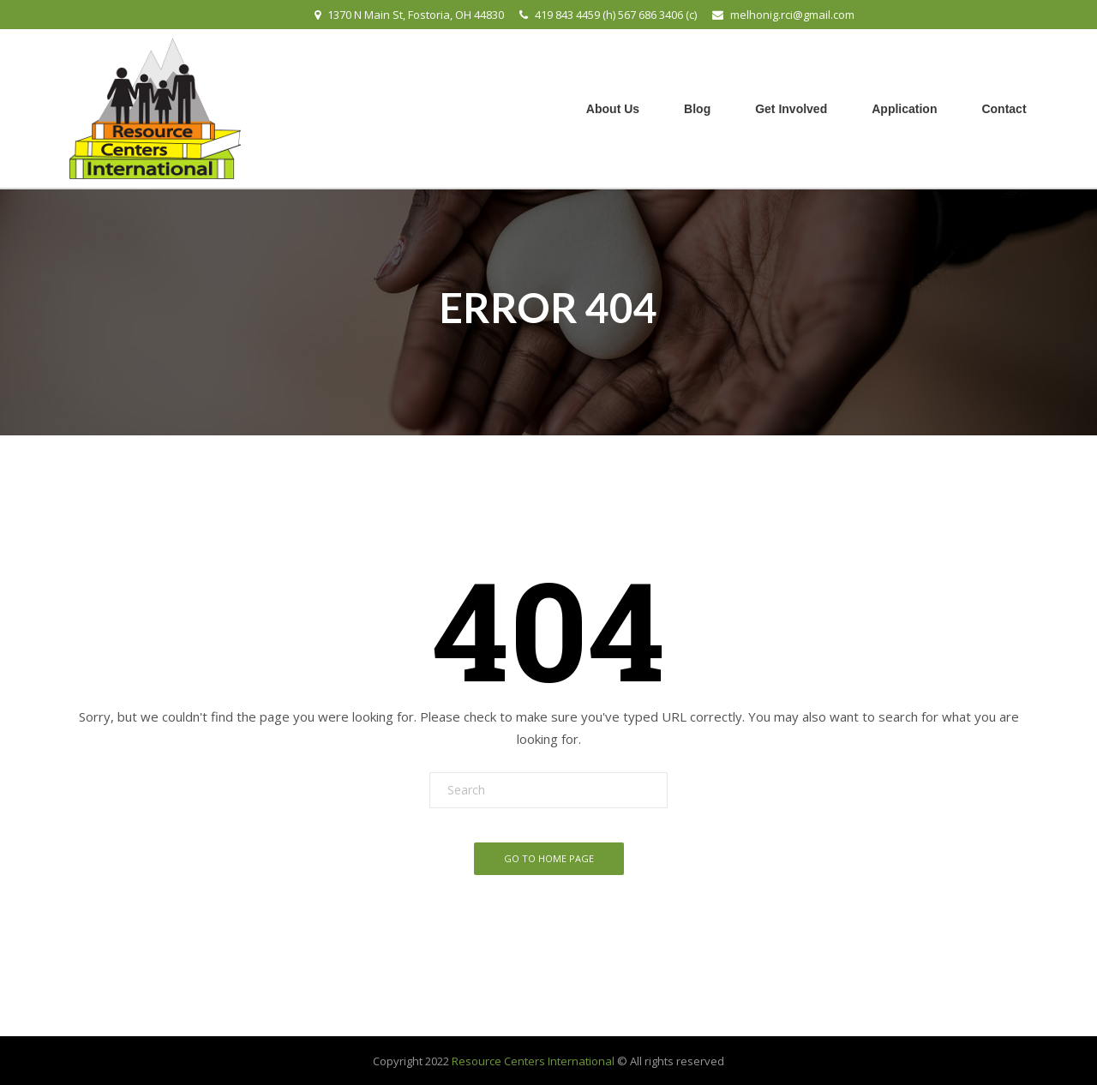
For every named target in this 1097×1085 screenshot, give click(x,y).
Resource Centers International (533, 1061)
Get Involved (791, 109)
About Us (612, 109)
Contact (1003, 109)
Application (904, 109)
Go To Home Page (549, 858)
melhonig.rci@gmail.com (792, 14)
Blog (697, 109)
